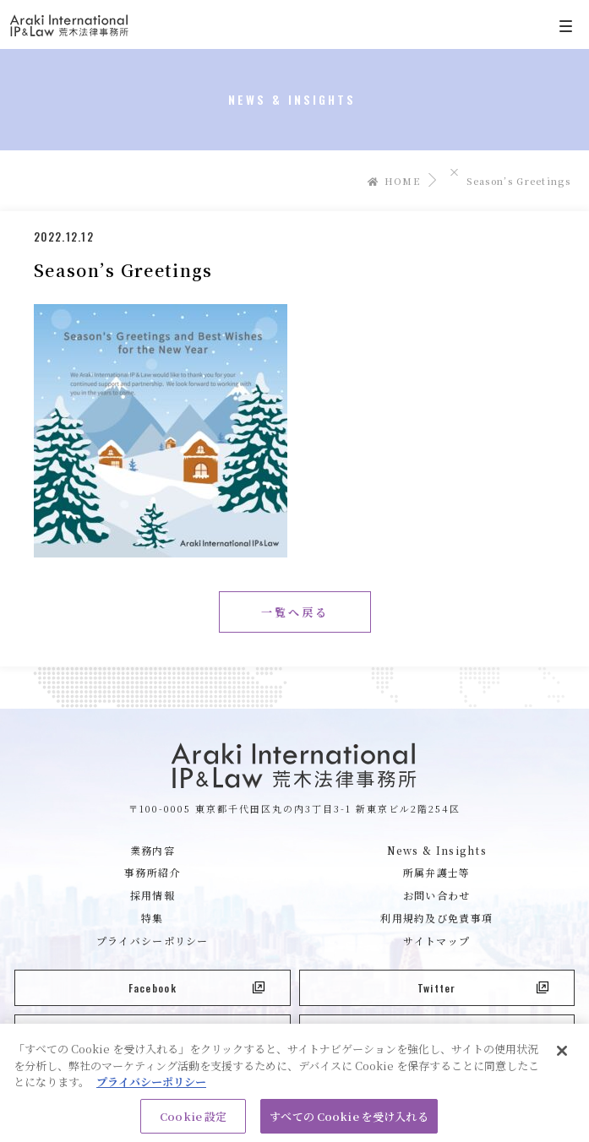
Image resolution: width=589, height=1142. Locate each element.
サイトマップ (436, 940)
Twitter (482, 988)
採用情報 (152, 895)
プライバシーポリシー (152, 940)
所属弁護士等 (437, 872)
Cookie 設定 (193, 1120)
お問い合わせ (437, 895)
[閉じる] (562, 1055)
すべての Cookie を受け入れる (349, 1120)
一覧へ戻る (295, 612)
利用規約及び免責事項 (436, 918)
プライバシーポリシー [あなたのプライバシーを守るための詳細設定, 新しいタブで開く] (151, 1086)
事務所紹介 (152, 872)
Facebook (196, 988)
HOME (394, 181)
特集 (152, 918)
